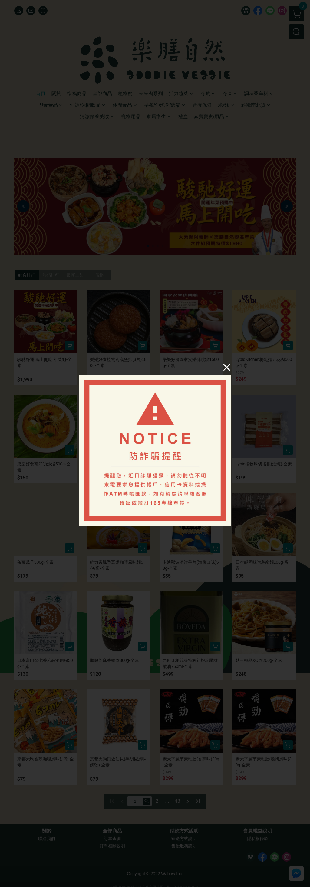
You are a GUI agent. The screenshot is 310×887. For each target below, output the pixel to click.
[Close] (227, 367)
